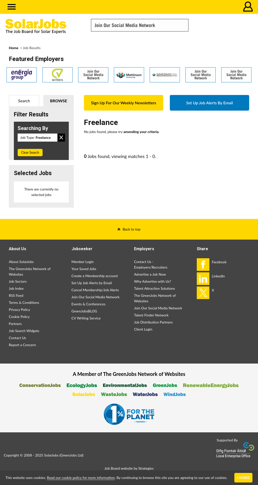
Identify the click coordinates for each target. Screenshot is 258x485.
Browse (58, 100)
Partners (15, 323)
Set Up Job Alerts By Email (209, 102)
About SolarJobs (21, 262)
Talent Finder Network (151, 315)
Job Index (16, 288)
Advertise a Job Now (150, 274)
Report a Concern (22, 345)
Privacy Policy (19, 309)
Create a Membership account (95, 276)
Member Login (83, 262)
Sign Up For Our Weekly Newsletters (123, 102)
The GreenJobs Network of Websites (29, 271)
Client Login (143, 329)
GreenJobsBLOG (84, 311)
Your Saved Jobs (84, 269)
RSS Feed (16, 295)
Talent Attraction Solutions (154, 288)
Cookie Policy (19, 316)
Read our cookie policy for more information (81, 477)
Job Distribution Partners (153, 322)
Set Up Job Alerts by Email (92, 283)
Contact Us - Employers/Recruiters (150, 264)
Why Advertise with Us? (152, 281)
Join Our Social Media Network (96, 297)
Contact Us (17, 338)
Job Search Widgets (24, 331)
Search (24, 100)
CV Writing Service (86, 318)
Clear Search (30, 152)
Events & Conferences (89, 304)
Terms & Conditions (24, 302)
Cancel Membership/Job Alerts (95, 290)
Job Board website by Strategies (128, 468)
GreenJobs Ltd (71, 455)
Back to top (132, 229)
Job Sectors (18, 281)
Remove (61, 138)
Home (13, 48)
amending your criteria (141, 132)
